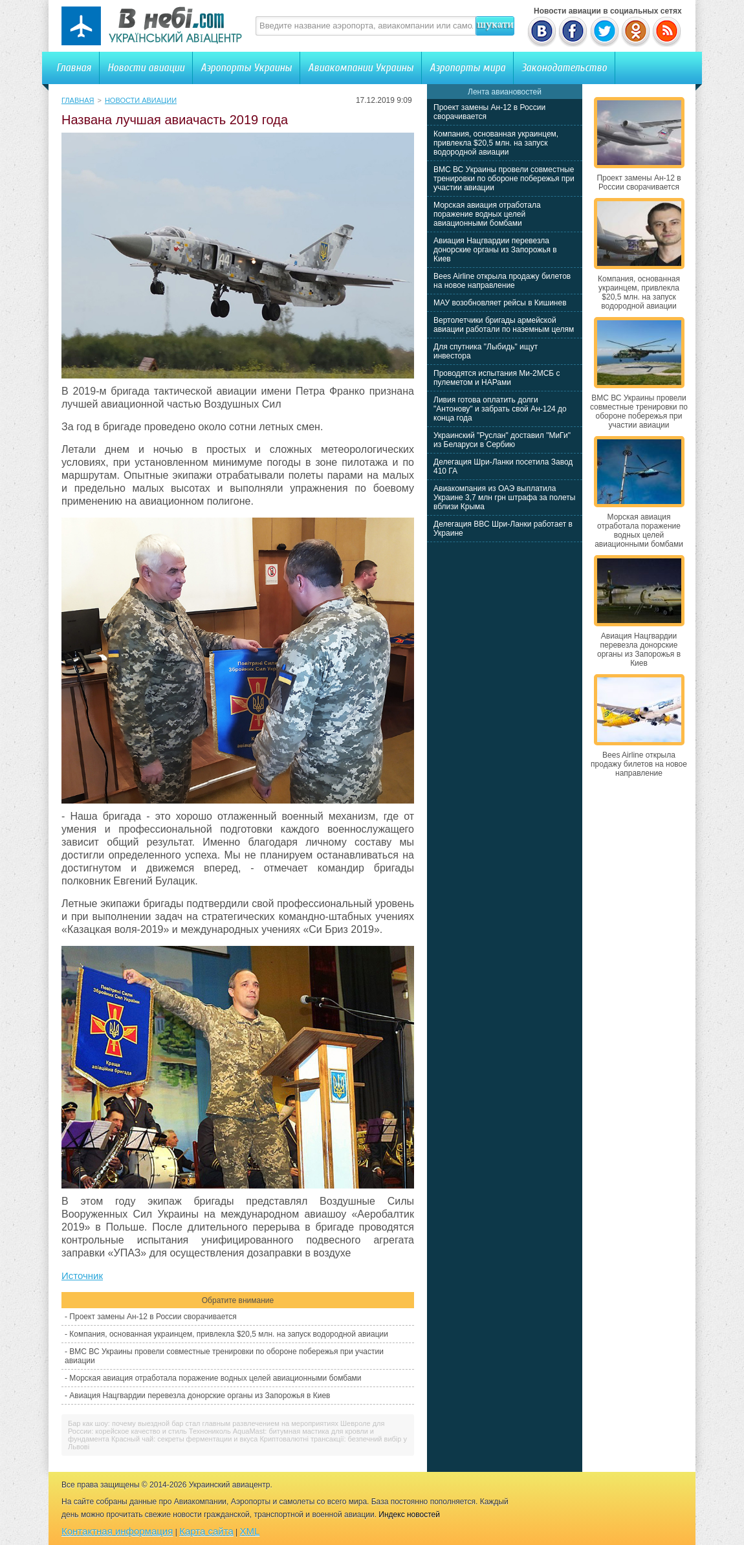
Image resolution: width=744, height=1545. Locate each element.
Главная (73, 67)
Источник (82, 1275)
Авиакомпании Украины (360, 67)
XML (250, 1531)
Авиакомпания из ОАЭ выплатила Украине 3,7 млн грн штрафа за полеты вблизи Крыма (504, 497)
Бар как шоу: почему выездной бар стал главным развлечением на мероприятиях (203, 1423)
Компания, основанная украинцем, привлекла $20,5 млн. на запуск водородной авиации (228, 1334)
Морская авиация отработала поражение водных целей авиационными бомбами (215, 1378)
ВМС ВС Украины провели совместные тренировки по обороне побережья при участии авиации (503, 178)
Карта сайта (206, 1531)
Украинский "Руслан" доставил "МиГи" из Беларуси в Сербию (502, 440)
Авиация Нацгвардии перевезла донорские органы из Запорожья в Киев (199, 1395)
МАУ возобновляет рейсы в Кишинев (500, 302)
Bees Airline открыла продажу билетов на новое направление (502, 281)
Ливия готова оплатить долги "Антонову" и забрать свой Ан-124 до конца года (500, 408)
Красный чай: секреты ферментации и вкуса (184, 1439)
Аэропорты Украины (246, 67)
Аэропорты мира (467, 67)
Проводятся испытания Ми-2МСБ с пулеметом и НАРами (496, 378)
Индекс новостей (409, 1514)
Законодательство (564, 67)
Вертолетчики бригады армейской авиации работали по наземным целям (503, 325)
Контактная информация (117, 1531)
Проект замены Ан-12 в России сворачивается (152, 1316)
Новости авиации (145, 67)
